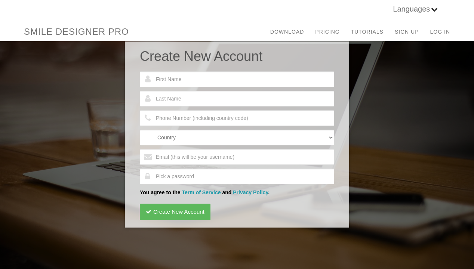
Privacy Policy (250, 192)
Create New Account (175, 211)
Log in (440, 32)
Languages (411, 9)
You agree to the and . (205, 192)
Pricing (327, 32)
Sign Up (407, 32)
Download (287, 32)
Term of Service (201, 192)
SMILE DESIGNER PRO (76, 32)
